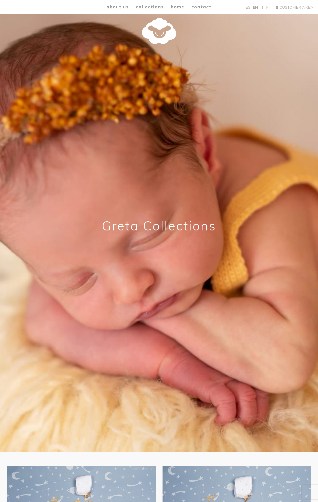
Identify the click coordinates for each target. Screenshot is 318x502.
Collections (150, 7)
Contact (201, 7)
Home (177, 7)
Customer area (294, 7)
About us (118, 7)
